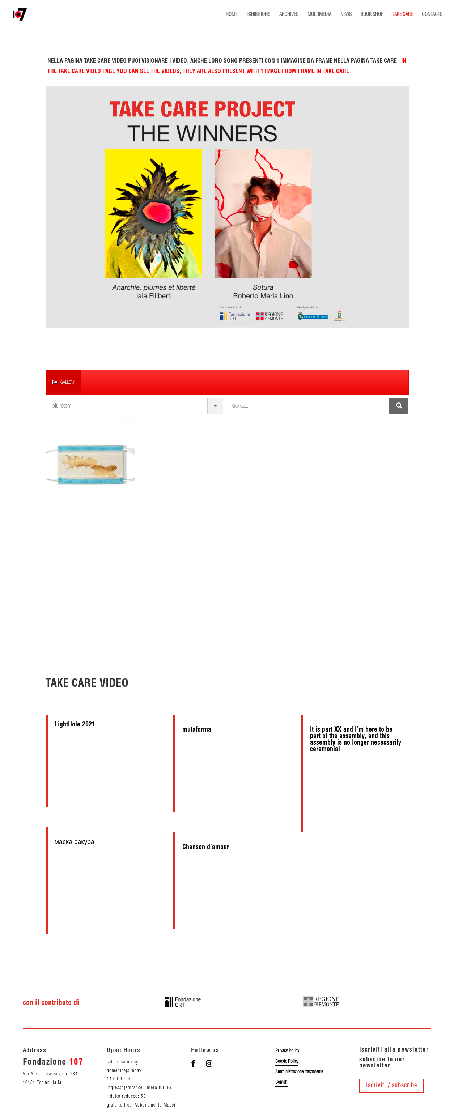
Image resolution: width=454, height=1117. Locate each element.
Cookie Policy (286, 1061)
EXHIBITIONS (258, 14)
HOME (231, 14)
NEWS (346, 14)
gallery (63, 382)
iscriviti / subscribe (391, 1085)
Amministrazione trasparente (299, 1072)
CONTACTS (432, 14)
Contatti (281, 1082)
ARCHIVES (288, 14)
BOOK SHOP (372, 14)
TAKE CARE (403, 14)
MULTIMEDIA (319, 14)
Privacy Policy (287, 1051)
